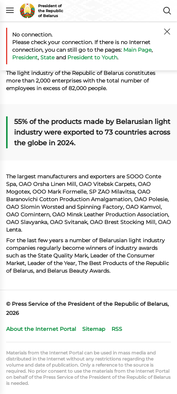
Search (167, 10)
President (25, 57)
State (47, 57)
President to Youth (92, 57)
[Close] (167, 31)
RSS (117, 329)
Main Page (137, 49)
